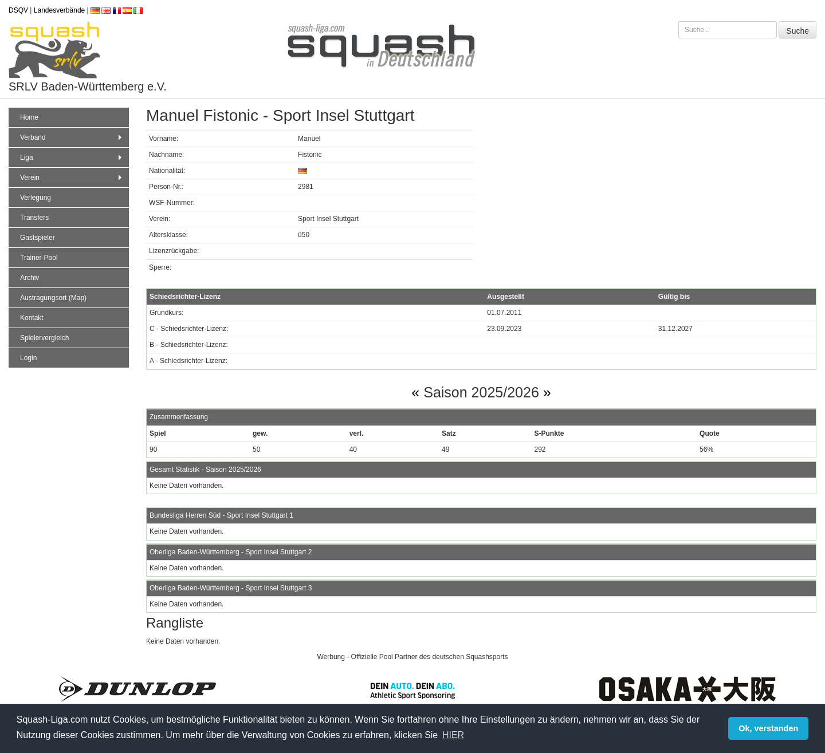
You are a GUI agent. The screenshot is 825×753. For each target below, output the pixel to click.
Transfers (34, 218)
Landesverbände (59, 10)
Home (29, 117)
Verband (72, 137)
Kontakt (32, 318)
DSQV (18, 10)
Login (28, 358)
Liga (72, 157)
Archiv (29, 278)
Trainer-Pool (39, 258)
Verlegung (35, 198)
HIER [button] (453, 735)
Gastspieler (37, 238)
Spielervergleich (44, 338)
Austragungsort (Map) (53, 298)
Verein (72, 178)
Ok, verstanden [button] (768, 728)
